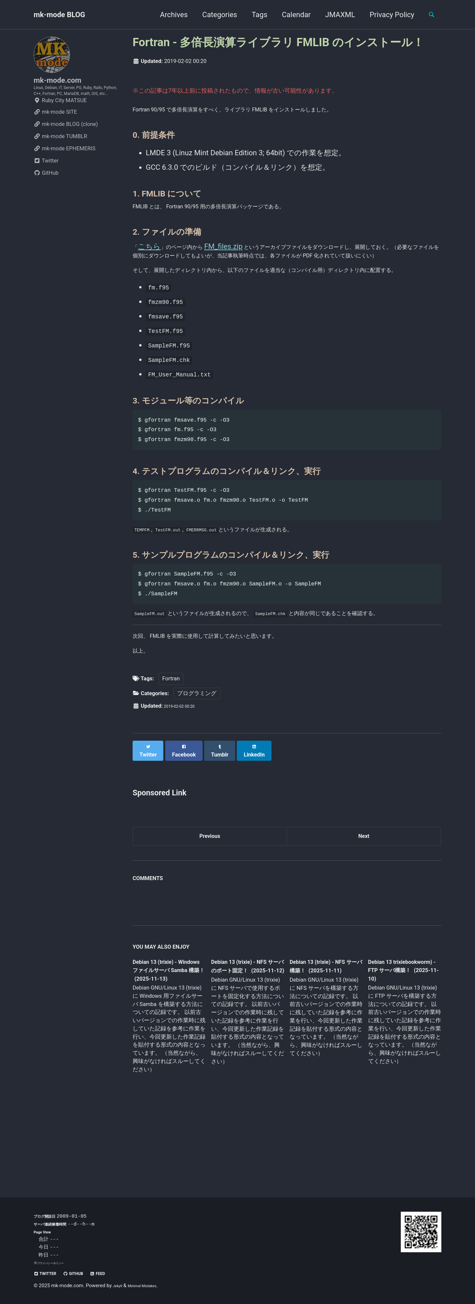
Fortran (171, 747)
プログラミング (196, 761)
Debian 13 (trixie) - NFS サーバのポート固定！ (245, 1039)
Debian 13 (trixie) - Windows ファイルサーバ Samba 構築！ (167, 1039)
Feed (116, 1273)
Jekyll (119, 1286)
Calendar (290, 15)
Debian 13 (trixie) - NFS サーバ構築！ (320, 1034)
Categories (213, 15)
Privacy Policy (386, 15)
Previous (210, 902)
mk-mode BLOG (59, 15)
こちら (151, 252)
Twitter (46, 183)
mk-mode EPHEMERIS (64, 171)
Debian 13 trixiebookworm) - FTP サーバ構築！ (398, 1039)
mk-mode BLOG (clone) (66, 147)
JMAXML (334, 15)
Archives (168, 15)
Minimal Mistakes (151, 1286)
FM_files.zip (243, 252)
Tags (254, 15)
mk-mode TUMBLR (60, 159)
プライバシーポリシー (55, 1262)
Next (363, 902)
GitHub (46, 196)
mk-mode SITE (55, 135)
